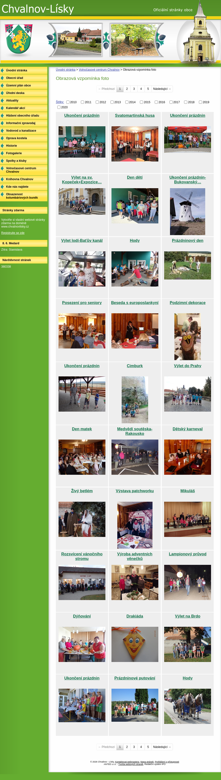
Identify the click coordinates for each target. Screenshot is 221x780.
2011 (88, 102)
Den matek (82, 429)
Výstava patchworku (135, 491)
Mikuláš (187, 491)
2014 (132, 102)
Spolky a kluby (16, 160)
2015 (147, 102)
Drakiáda (135, 616)
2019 (206, 102)
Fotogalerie (14, 153)
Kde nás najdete (17, 186)
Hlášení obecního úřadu (22, 115)
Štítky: (60, 102)
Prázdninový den (188, 240)
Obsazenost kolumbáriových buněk (22, 196)
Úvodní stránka (66, 69)
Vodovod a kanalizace (21, 130)
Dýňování (82, 616)
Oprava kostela (16, 138)
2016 (162, 102)
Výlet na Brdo (187, 616)
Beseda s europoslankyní (134, 302)
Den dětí (135, 177)
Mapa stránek (147, 762)
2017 (176, 102)
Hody (135, 240)
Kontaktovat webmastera (127, 762)
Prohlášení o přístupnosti (167, 762)
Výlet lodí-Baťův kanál (82, 240)
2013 (117, 102)
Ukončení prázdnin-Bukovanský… (188, 179)
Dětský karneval (188, 429)
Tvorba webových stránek (130, 764)
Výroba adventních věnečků (135, 556)
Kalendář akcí (15, 108)
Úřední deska (15, 93)
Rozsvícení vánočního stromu (81, 556)
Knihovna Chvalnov (19, 179)
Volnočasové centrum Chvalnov (99, 69)
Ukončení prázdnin (82, 115)
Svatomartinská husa (135, 115)
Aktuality (12, 100)
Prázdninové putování (134, 678)
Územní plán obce (18, 85)
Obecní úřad (14, 78)
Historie (11, 145)
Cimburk (135, 366)
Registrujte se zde (13, 233)
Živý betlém (82, 491)
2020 (64, 107)
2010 (73, 102)
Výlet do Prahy (187, 366)
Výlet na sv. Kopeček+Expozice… (82, 179)
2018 (191, 102)
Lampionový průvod (187, 554)
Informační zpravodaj (20, 123)
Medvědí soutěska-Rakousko (135, 431)
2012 (103, 102)
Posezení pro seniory (82, 302)
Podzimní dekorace (188, 302)
